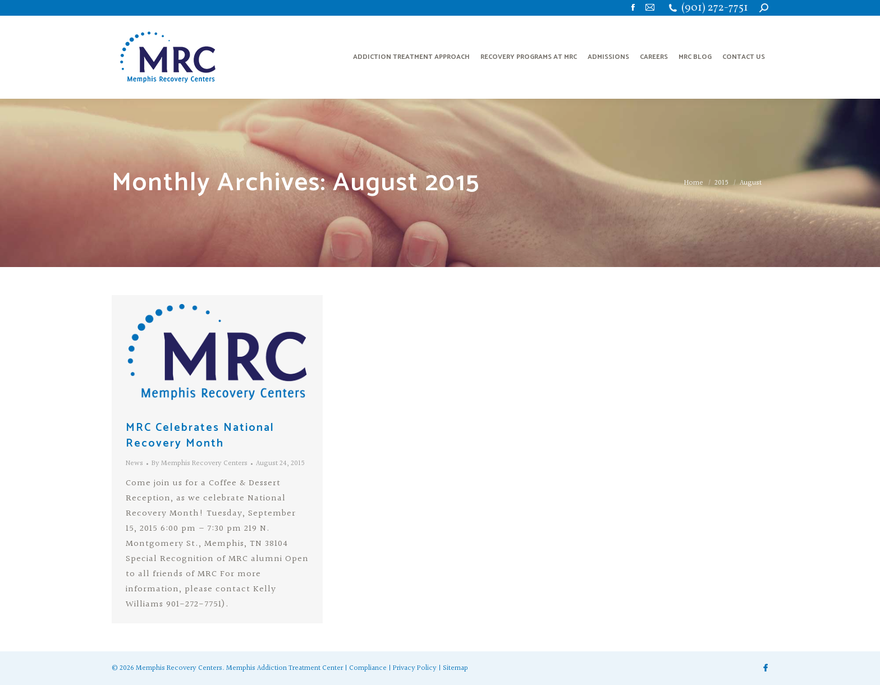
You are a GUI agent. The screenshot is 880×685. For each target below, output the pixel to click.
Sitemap (455, 668)
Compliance (368, 668)
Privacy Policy (415, 668)
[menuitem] (411, 57)
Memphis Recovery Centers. (180, 668)
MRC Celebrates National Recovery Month (200, 436)
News (134, 463)
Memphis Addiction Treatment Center (284, 668)
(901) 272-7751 (714, 8)
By (199, 463)
